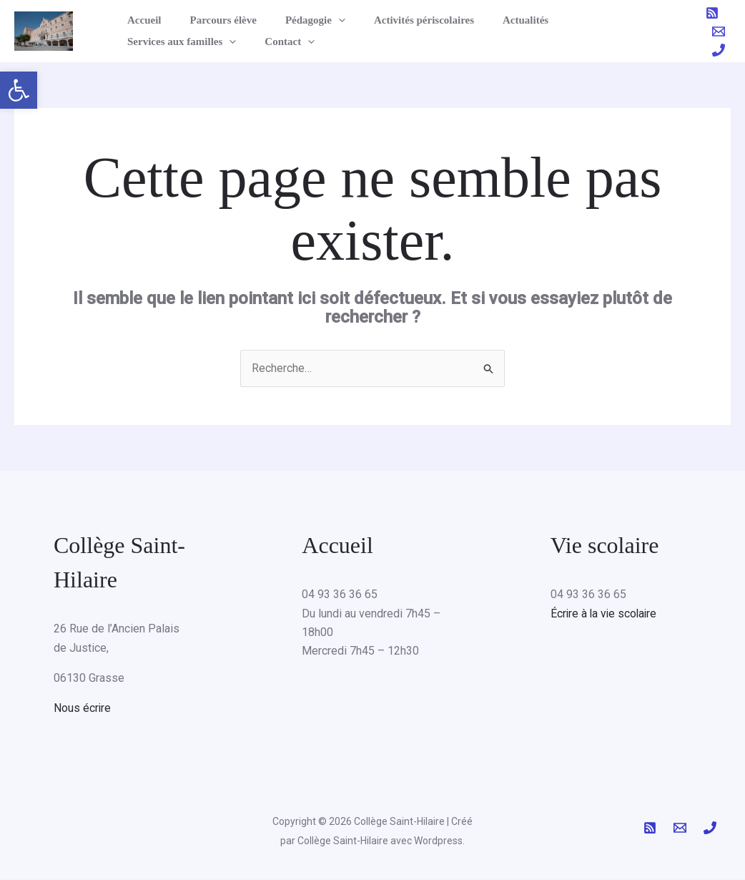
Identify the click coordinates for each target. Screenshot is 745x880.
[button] (18, 90)
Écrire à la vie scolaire (605, 613)
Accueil (140, 20)
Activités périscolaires (399, 20)
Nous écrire (83, 708)
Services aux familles (592, 20)
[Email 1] (718, 31)
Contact (149, 41)
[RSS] (712, 12)
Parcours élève (212, 20)
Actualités (493, 20)
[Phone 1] (718, 50)
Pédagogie (297, 20)
